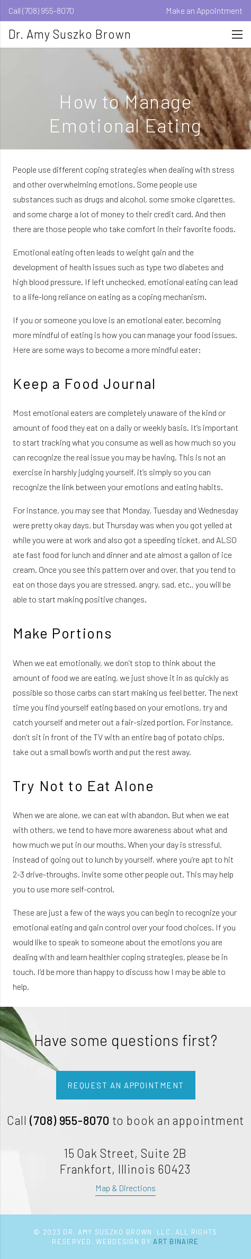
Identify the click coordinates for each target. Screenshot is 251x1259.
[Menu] (237, 34)
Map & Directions (125, 1188)
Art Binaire (176, 1241)
